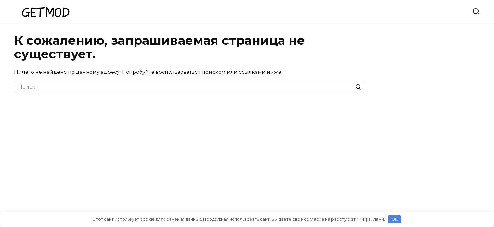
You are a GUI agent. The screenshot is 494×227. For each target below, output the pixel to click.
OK (394, 219)
